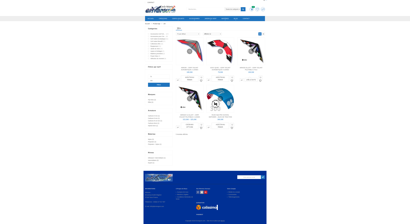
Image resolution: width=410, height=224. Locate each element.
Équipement (154, 46)
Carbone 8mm (152, 123)
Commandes (232, 194)
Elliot (149, 102)
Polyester (151, 142)
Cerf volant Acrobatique (157, 39)
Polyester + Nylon (153, 144)
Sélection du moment (157, 58)
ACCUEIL (151, 18)
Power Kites (154, 56)
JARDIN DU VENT (210, 18)
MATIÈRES (225, 18)
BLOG (236, 18)
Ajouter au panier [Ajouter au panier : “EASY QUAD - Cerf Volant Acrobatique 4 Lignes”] (220, 78)
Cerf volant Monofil (156, 41)
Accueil (147, 24)
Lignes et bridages (156, 51)
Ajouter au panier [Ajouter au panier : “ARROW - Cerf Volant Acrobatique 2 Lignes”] (189, 78)
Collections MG (155, 44)
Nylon (150, 139)
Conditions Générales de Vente (184, 198)
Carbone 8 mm (153, 118)
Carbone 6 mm (153, 116)
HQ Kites (151, 100)
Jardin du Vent (155, 49)
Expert (150, 163)
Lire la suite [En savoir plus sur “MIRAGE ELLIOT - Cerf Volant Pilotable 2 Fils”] (251, 80)
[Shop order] (188, 33)
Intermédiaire (152, 160)
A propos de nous (182, 192)
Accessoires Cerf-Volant (158, 34)
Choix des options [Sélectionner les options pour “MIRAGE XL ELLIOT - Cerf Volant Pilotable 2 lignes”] (189, 126)
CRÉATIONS (163, 18)
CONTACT (246, 18)
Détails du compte (234, 192)
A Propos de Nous (181, 188)
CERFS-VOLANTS (178, 18)
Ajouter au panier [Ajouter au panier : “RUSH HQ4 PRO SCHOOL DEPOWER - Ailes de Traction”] (220, 126)
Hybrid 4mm (152, 126)
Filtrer (159, 85)
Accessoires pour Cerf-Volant (158, 36)
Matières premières (156, 53)
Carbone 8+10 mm (154, 121)
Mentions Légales (182, 194)
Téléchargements (233, 197)
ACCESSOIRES (194, 18)
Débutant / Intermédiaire (155, 158)
